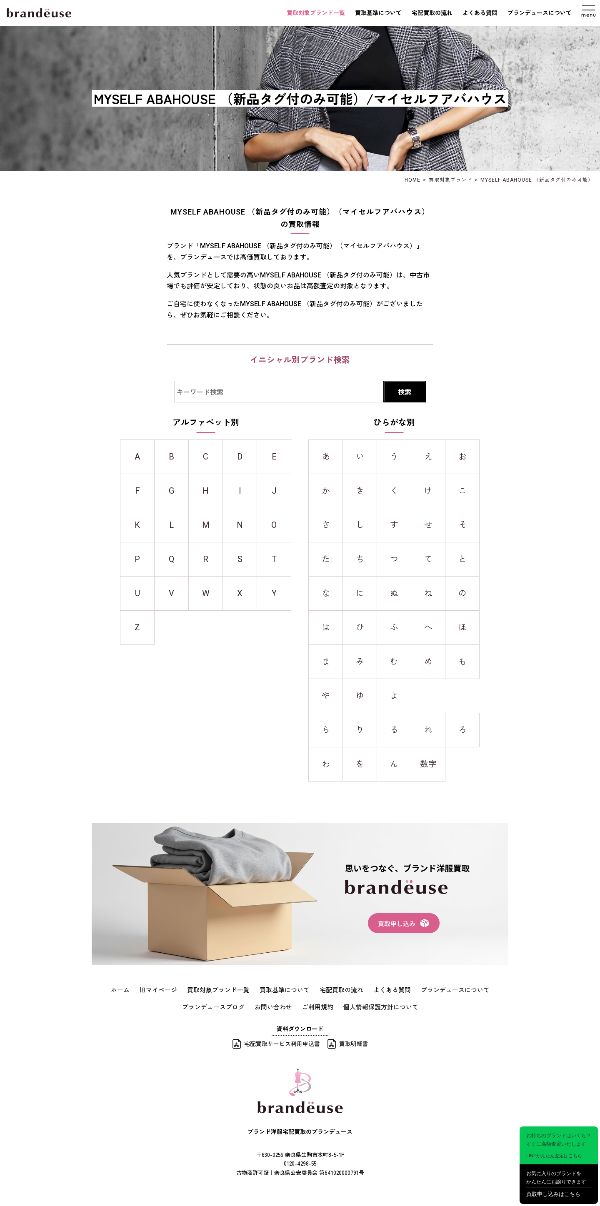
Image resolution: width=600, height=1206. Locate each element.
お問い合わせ (274, 1006)
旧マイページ (166, 989)
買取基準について (378, 13)
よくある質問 (480, 13)
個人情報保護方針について (376, 1006)
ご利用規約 (316, 1006)
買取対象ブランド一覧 (316, 13)
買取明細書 (353, 1042)
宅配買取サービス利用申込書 (282, 1042)
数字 (428, 764)
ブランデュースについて (540, 13)
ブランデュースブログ (218, 1006)
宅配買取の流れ (432, 13)
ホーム (130, 989)
